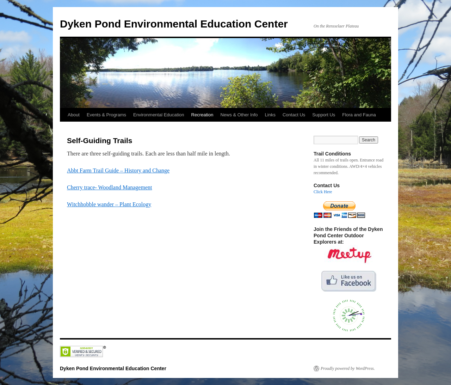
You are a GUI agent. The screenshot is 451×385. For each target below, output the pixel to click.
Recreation (202, 114)
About (74, 114)
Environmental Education (158, 114)
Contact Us (294, 114)
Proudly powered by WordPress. (348, 368)
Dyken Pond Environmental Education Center (174, 24)
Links (270, 114)
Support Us (323, 114)
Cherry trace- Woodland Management (109, 187)
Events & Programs (106, 114)
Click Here (323, 191)
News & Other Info (239, 114)
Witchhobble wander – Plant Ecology (109, 204)
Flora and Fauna (359, 114)
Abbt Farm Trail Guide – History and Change (118, 170)
